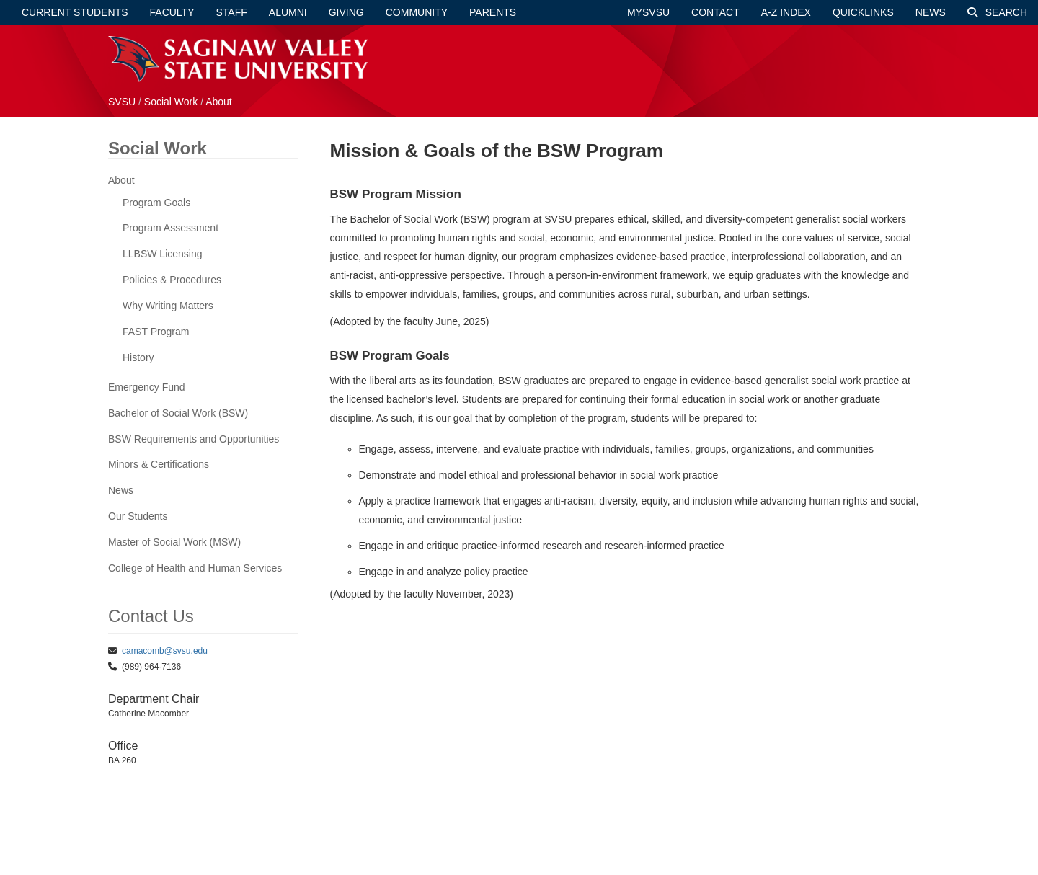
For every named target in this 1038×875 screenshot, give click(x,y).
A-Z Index (786, 12)
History (138, 357)
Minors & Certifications (158, 464)
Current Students (75, 12)
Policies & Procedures (172, 279)
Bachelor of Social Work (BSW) (178, 413)
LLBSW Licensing (163, 253)
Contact (715, 12)
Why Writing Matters (168, 305)
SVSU (122, 101)
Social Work (172, 101)
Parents (492, 12)
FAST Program (156, 331)
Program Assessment (170, 228)
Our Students (138, 516)
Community (417, 12)
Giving (346, 12)
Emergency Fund (146, 387)
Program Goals (156, 202)
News (930, 12)
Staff (231, 12)
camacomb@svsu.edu (165, 651)
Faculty (172, 12)
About (218, 101)
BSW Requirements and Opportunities (193, 439)
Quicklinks (863, 12)
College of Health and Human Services (195, 568)
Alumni (288, 12)
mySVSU (648, 12)
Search (997, 12)
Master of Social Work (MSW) (174, 542)
